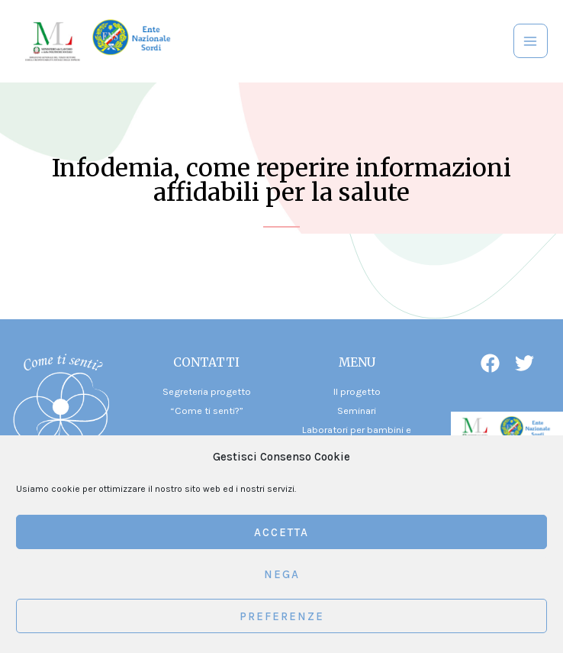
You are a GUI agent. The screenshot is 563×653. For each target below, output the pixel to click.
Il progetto (357, 391)
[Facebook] (490, 363)
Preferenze (282, 616)
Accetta (281, 532)
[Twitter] (524, 363)
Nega (282, 574)
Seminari (356, 410)
